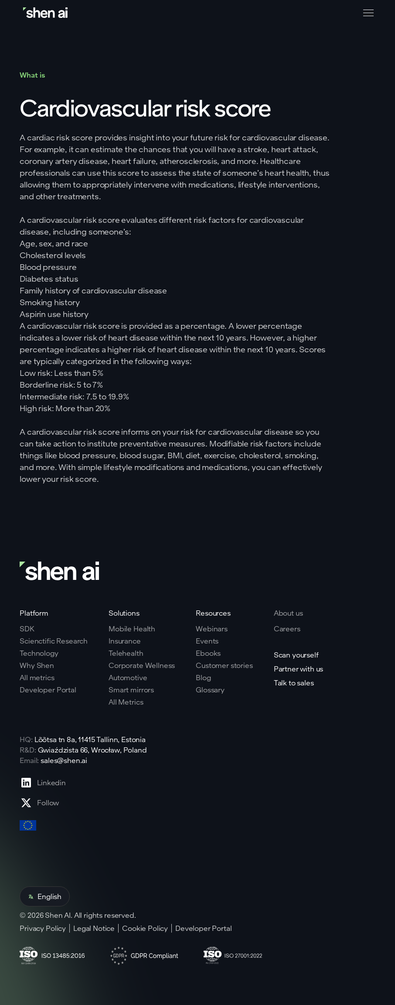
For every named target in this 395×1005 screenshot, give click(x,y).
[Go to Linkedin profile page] (43, 782)
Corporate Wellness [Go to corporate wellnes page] (142, 665)
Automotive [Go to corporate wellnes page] (128, 677)
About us (288, 612)
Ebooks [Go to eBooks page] (208, 653)
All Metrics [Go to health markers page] (126, 702)
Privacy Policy (43, 928)
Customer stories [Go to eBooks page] (224, 665)
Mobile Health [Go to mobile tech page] (132, 628)
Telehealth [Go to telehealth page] (126, 653)
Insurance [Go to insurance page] (125, 641)
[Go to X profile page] (43, 802)
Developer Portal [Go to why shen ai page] (48, 689)
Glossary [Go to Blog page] (210, 689)
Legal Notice (94, 928)
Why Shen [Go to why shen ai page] (37, 665)
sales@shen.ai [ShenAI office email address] (64, 760)
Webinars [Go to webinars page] (212, 628)
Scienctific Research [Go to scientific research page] (54, 641)
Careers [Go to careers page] (287, 628)
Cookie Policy (145, 928)
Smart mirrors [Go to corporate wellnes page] (131, 689)
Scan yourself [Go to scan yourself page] (296, 655)
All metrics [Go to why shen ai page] (37, 677)
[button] (366, 13)
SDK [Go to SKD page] (27, 628)
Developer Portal (203, 928)
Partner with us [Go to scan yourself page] (298, 668)
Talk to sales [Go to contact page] (294, 682)
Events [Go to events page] (207, 641)
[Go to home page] (46, 13)
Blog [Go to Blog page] (203, 677)
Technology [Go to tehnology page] (39, 653)
